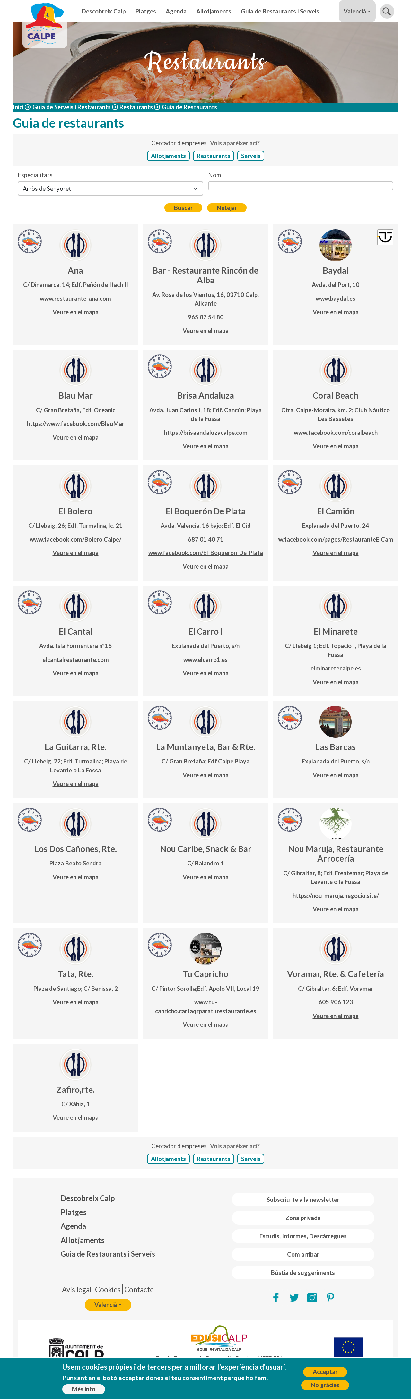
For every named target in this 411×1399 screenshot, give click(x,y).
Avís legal (77, 1289)
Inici (18, 107)
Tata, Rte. (75, 974)
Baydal (336, 270)
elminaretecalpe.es (335, 668)
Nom (214, 175)
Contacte (139, 1289)
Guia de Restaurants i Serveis (280, 11)
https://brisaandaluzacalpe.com (206, 432)
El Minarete (336, 631)
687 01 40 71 (205, 539)
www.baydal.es (335, 298)
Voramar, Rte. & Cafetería (335, 974)
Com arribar (303, 1254)
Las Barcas (335, 747)
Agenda (176, 11)
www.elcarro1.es (205, 659)
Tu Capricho (205, 974)
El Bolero (75, 511)
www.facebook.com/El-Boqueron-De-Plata (205, 552)
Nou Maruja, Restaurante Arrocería (335, 854)
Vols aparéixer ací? (235, 143)
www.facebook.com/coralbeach (336, 432)
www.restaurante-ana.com (75, 298)
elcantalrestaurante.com (75, 659)
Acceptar (325, 1371)
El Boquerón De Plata (206, 511)
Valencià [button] (355, 11)
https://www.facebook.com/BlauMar (75, 423)
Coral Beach (335, 395)
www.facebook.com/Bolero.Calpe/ (75, 539)
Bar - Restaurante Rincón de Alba (205, 275)
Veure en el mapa (76, 312)
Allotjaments (213, 11)
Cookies (108, 1289)
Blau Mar (75, 395)
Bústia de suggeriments (303, 1272)
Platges (146, 11)
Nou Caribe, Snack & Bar (205, 849)
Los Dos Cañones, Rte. (75, 849)
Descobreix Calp (104, 11)
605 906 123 (336, 1002)
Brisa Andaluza (205, 395)
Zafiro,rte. (75, 1089)
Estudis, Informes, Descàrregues (303, 1236)
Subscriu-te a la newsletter (303, 1199)
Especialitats (35, 175)
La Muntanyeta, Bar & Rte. (205, 747)
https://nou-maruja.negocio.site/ (336, 895)
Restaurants (136, 107)
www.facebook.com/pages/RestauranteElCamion (335, 539)
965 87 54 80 (205, 317)
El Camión (335, 511)
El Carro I (205, 631)
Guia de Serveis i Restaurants (71, 107)
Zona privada (303, 1217)
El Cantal (75, 631)
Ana (75, 270)
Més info (83, 1389)
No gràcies (325, 1385)
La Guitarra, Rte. (76, 747)
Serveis (250, 155)
